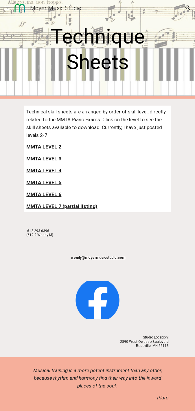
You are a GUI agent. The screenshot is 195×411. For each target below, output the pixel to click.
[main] (97, 49)
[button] (7, 8)
